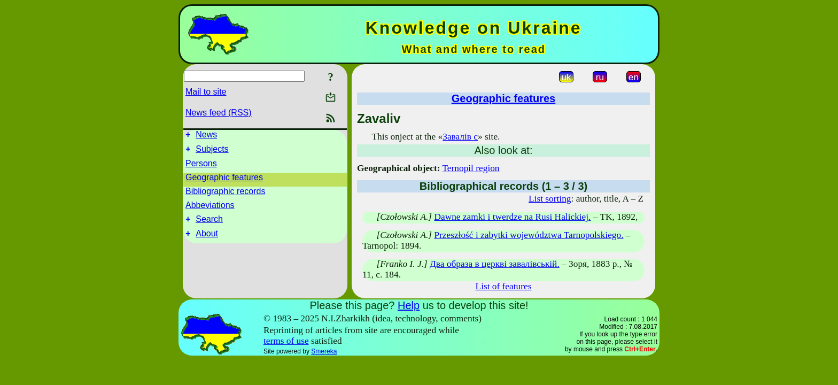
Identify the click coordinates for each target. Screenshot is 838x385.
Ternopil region (470, 168)
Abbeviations (210, 208)
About (207, 239)
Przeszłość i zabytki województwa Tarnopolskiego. (528, 235)
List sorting (550, 199)
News (206, 136)
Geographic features (224, 180)
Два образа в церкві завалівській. (495, 264)
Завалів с (460, 137)
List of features (504, 286)
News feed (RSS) (218, 112)
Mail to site (205, 91)
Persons (201, 166)
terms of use (286, 341)
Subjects (212, 152)
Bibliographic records (225, 194)
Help (409, 305)
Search (209, 223)
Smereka (324, 351)
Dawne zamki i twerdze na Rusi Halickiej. (512, 217)
